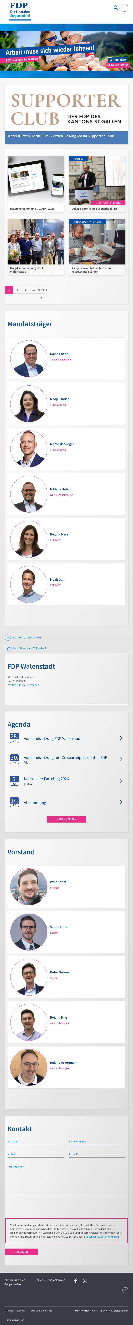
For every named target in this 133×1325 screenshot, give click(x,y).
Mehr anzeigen (66, 819)
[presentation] (31, 1208)
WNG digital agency (118, 1310)
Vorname (13, 1141)
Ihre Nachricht (16, 1166)
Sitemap (9, 1310)
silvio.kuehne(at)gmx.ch (51, 1280)
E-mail (73, 1154)
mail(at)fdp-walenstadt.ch (23, 685)
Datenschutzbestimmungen (102, 1236)
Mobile (12, 1154)
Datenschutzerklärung (41, 1310)
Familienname (78, 1141)
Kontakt (21, 1310)
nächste (41, 289)
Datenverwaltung (15, 1319)
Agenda (19, 724)
